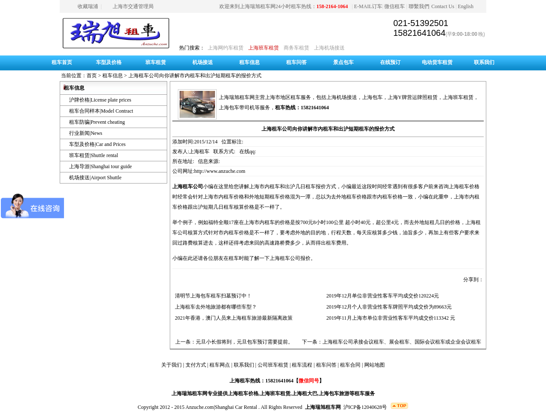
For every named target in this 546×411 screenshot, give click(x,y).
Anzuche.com (200, 407)
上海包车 (372, 97)
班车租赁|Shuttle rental (93, 155)
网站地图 (374, 365)
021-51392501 (420, 23)
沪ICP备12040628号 (365, 407)
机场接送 (202, 62)
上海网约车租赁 (226, 48)
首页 (92, 76)
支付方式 (196, 365)
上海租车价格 (243, 393)
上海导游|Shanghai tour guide (100, 166)
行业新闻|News (85, 133)
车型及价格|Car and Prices (97, 144)
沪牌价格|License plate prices (100, 100)
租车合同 (350, 365)
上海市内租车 (259, 222)
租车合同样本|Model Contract (101, 111)
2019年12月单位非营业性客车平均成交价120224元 (381, 296)
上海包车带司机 (237, 108)
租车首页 (62, 62)
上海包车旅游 (334, 393)
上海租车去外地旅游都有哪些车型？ (214, 307)
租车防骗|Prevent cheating (97, 122)
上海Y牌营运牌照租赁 (413, 97)
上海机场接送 (329, 48)
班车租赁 (155, 62)
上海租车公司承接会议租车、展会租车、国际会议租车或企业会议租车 (401, 342)
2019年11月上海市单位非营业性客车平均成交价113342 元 (389, 318)
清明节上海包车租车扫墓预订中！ (212, 296)
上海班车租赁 (263, 48)
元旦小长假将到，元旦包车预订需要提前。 (244, 342)
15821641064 (419, 33)
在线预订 (390, 62)
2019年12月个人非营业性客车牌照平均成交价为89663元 (388, 307)
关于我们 (171, 365)
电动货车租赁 (437, 62)
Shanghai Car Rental (236, 407)
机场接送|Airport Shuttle (95, 178)
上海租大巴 (304, 393)
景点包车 (343, 62)
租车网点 (219, 365)
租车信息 (249, 62)
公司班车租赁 (273, 365)
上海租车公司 (187, 186)
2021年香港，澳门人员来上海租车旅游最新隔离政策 (232, 318)
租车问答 (296, 62)
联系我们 (484, 62)
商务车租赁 (296, 48)
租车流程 (302, 365)
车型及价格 (109, 62)
